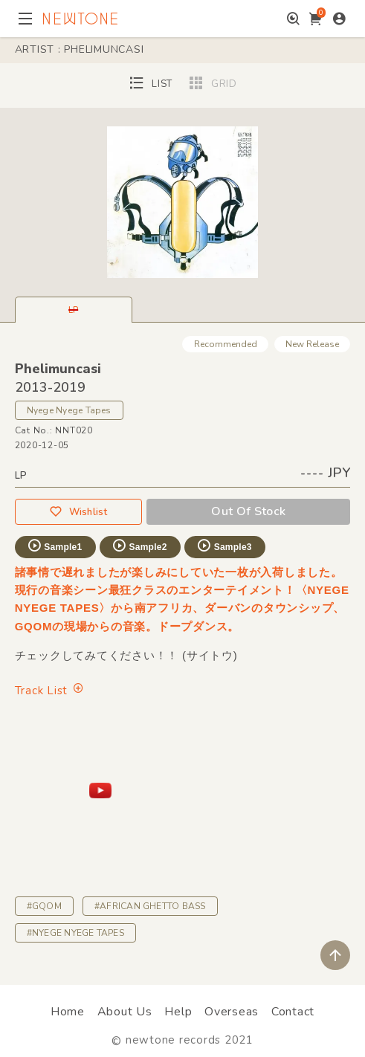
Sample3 (223, 545)
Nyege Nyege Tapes (69, 410)
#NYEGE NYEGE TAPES (75, 933)
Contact (292, 1011)
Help (178, 1011)
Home (68, 1011)
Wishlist (78, 512)
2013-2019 (50, 387)
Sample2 (139, 545)
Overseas (231, 1011)
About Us (124, 1011)
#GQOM (44, 906)
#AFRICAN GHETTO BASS (150, 906)
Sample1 (54, 545)
